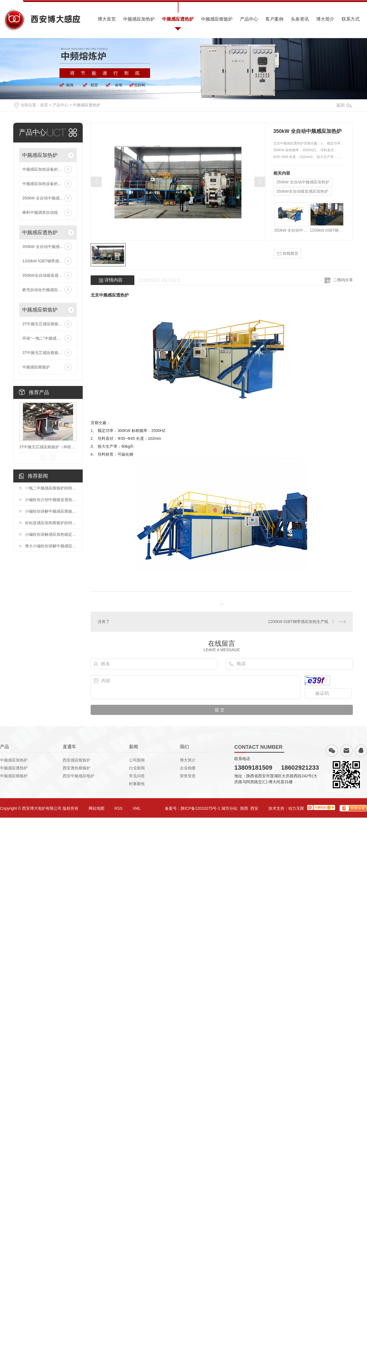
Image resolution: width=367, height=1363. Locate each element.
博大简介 (325, 19)
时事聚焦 (137, 784)
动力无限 (296, 808)
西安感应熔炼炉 (76, 760)
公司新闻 (137, 760)
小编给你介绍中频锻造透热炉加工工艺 (51, 499)
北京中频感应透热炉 (110, 295)
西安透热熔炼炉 (76, 768)
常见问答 (137, 776)
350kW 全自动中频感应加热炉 (48, 198)
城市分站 (229, 808)
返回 (343, 105)
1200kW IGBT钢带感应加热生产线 (48, 261)
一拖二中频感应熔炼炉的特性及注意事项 (51, 488)
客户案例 (274, 19)
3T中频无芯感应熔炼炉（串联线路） (48, 324)
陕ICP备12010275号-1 (200, 808)
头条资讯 (300, 19)
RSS (118, 808)
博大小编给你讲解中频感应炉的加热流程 (51, 546)
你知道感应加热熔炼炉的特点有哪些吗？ (51, 523)
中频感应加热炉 (139, 19)
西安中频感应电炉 (78, 776)
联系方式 (351, 19)
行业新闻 (137, 768)
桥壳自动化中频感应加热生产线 (48, 289)
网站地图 (96, 808)
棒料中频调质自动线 (40, 212)
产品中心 (249, 19)
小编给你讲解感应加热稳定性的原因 (51, 534)
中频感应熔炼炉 (217, 19)
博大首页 (107, 19)
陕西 (244, 808)
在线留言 (287, 253)
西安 (254, 808)
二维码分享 (343, 280)
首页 (44, 105)
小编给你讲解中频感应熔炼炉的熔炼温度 (51, 511)
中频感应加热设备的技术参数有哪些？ (48, 169)
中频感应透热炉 (178, 19)
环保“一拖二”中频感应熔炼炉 (47, 338)
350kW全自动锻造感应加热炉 (48, 275)
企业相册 (188, 768)
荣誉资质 (188, 776)
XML (137, 808)
